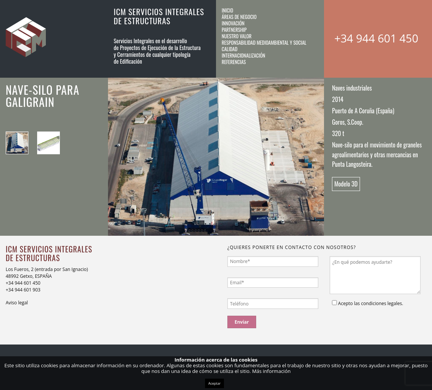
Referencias (234, 62)
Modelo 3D (345, 183)
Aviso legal (17, 302)
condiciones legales (381, 303)
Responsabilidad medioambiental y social (264, 42)
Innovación (233, 23)
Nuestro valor (237, 36)
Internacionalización (243, 55)
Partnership (234, 29)
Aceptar (214, 383)
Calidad (230, 49)
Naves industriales (352, 87)
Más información (271, 371)
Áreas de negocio (239, 16)
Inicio (227, 10)
